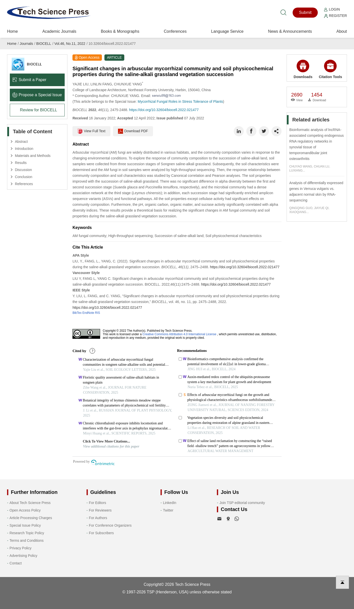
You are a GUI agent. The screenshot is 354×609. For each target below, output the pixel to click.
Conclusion (23, 177)
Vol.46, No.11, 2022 (69, 44)
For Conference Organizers (110, 525)
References (24, 184)
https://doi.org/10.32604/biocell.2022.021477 (164, 110)
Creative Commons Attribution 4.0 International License (179, 334)
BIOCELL (43, 44)
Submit (305, 12)
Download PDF (133, 131)
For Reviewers (100, 510)
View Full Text (91, 131)
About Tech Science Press (30, 503)
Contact (16, 563)
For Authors (98, 518)
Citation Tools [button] (330, 69)
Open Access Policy (25, 510)
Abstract (21, 142)
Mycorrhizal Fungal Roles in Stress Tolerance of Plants (180, 101)
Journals (26, 44)
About (341, 31)
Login (332, 9)
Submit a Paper (29, 80)
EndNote (88, 313)
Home (12, 31)
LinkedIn (169, 503)
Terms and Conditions (27, 540)
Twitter (168, 510)
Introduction (24, 149)
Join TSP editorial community (242, 503)
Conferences (175, 31)
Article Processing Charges (31, 518)
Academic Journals (59, 31)
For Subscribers (101, 533)
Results (21, 163)
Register (335, 16)
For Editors (97, 503)
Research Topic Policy (27, 533)
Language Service (227, 31)
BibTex (77, 313)
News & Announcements (290, 31)
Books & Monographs (120, 31)
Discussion (23, 170)
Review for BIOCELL (38, 110)
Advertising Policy (23, 556)
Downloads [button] (303, 69)
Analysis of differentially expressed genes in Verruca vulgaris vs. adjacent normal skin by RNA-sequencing (316, 191)
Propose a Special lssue (37, 95)
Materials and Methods (33, 156)
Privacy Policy (20, 548)
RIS (97, 313)
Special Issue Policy (25, 525)
